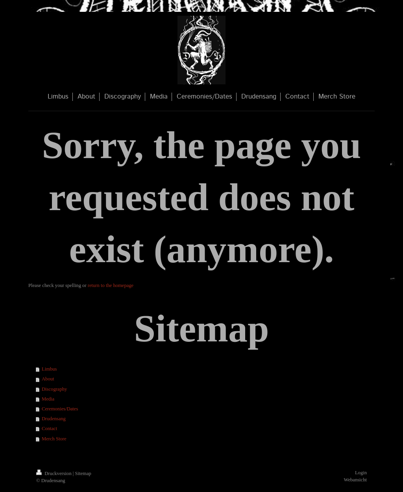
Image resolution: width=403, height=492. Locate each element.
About (48, 379)
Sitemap (83, 473)
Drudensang (54, 418)
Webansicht (355, 480)
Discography (54, 389)
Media (48, 399)
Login (361, 472)
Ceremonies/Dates (60, 409)
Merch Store (54, 439)
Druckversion (54, 473)
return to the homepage (110, 285)
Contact (49, 428)
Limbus (49, 369)
